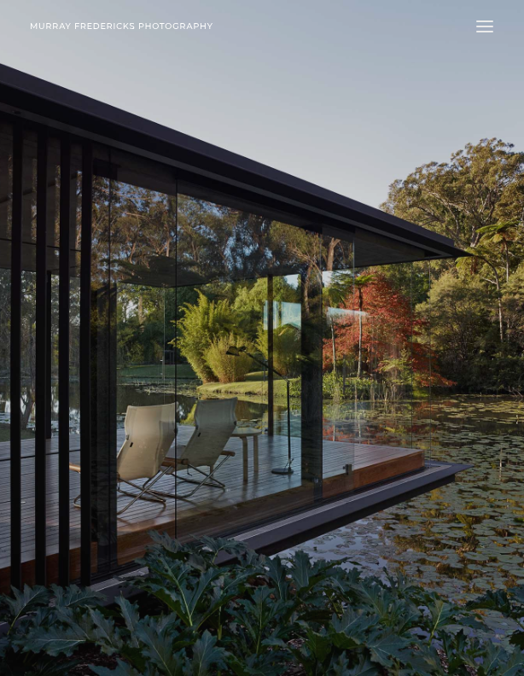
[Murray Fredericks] (122, 26)
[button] (484, 26)
